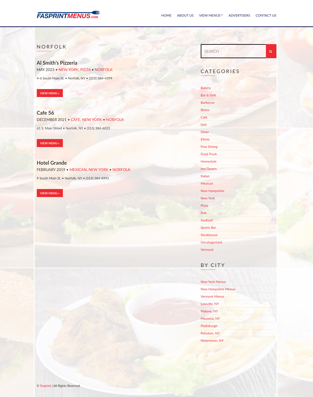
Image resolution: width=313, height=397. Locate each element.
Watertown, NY (212, 340)
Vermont (207, 249)
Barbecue (208, 102)
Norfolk (104, 69)
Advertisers (239, 15)
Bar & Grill (208, 95)
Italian (205, 176)
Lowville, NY (210, 304)
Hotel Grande (52, 163)
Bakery (206, 88)
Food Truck (209, 154)
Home (166, 15)
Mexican (78, 169)
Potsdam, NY (210, 333)
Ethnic (205, 139)
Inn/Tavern (209, 169)
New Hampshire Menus (218, 289)
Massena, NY (210, 318)
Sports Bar (208, 227)
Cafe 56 (45, 113)
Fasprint (45, 386)
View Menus (210, 15)
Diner (205, 132)
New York (69, 69)
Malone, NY (209, 311)
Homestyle (209, 161)
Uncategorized (211, 242)
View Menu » (49, 93)
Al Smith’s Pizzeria (57, 63)
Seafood (207, 220)
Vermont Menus (213, 296)
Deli (204, 124)
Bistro (205, 110)
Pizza (85, 69)
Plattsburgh (209, 326)
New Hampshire (212, 191)
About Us (185, 15)
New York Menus (213, 282)
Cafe (75, 119)
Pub (203, 213)
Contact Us (266, 15)
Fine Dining (209, 147)
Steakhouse (209, 235)
